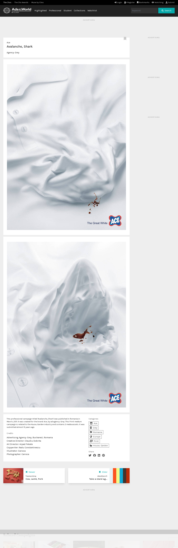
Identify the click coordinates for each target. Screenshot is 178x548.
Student (68, 10)
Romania (96, 432)
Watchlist (92, 10)
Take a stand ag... (98, 479)
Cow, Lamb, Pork (34, 479)
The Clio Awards (21, 2)
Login (118, 2)
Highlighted (40, 10)
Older (103, 472)
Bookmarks (143, 2)
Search (166, 10)
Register (129, 2)
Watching (157, 2)
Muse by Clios (37, 2)
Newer (30, 472)
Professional (55, 10)
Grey (17, 52)
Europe (95, 436)
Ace (8, 42)
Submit (170, 2)
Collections (79, 10)
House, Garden (99, 445)
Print (94, 441)
